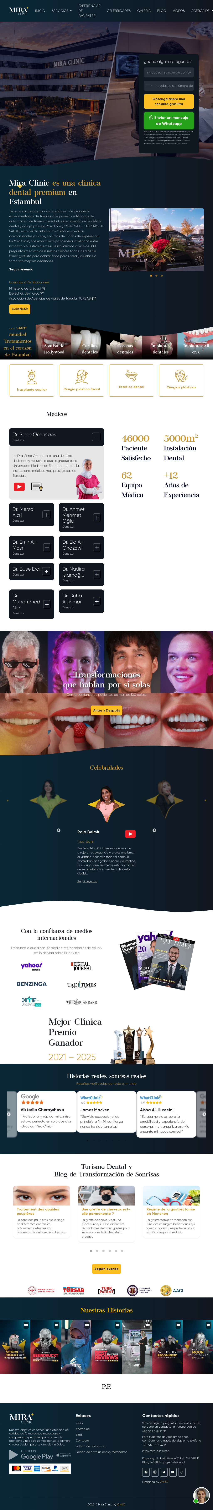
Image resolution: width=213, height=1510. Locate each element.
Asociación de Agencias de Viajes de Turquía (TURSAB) (52, 298)
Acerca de (83, 1429)
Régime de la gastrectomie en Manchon (170, 1211)
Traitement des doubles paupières (38, 1211)
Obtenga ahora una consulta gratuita (168, 101)
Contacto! (20, 309)
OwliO (164, 1481)
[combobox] (149, 85)
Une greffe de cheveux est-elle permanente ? (106, 1211)
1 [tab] (88, 1141)
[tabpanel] (106, 1112)
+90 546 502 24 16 (154, 1445)
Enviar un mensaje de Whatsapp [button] (168, 120)
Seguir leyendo (21, 269)
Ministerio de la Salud (27, 288)
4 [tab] (106, 1141)
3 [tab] (100, 1141)
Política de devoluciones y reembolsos (101, 1452)
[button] (201, 1495)
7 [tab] (125, 1141)
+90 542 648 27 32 (154, 1431)
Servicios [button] (60, 11)
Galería (144, 11)
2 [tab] (94, 1141)
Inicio (40, 11)
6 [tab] (119, 1141)
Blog (161, 11)
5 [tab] (113, 1141)
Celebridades (119, 11)
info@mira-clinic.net (155, 1451)
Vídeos (179, 11)
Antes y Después (106, 710)
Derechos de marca (26, 293)
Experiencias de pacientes (89, 11)
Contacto (82, 1440)
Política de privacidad (90, 1446)
